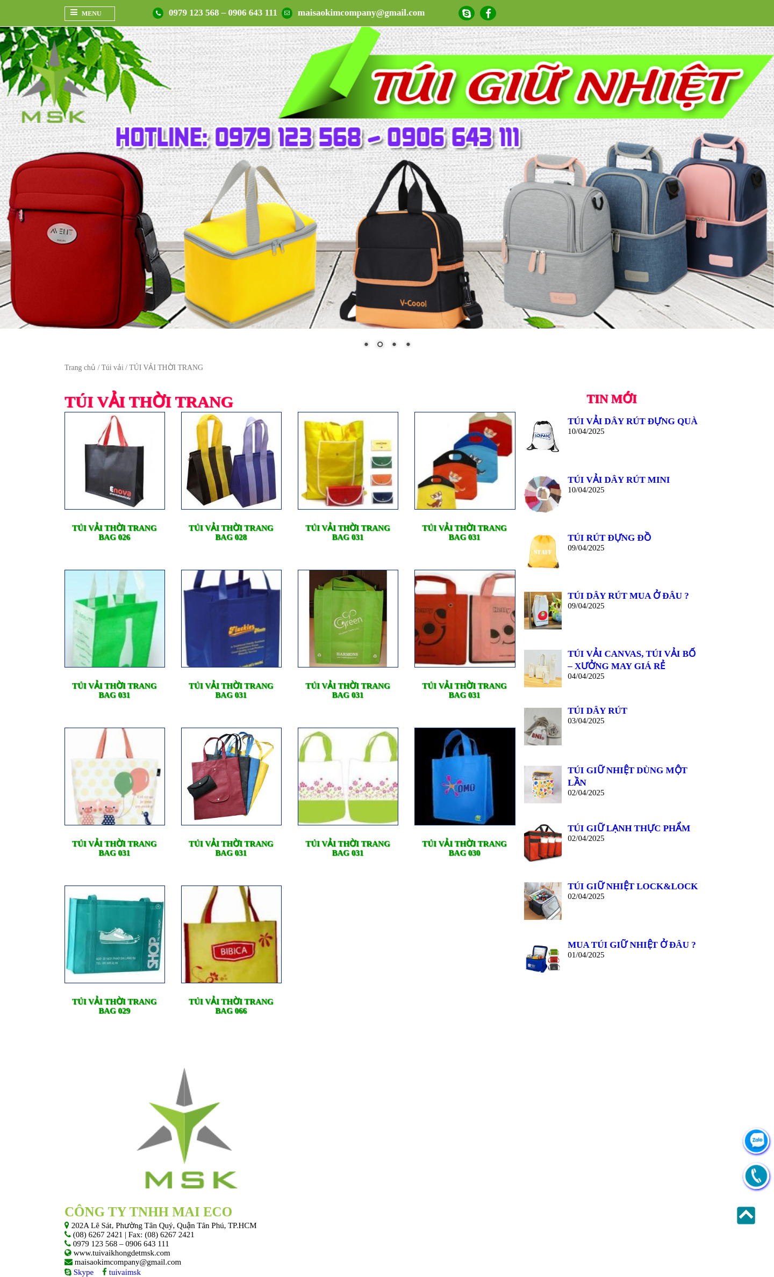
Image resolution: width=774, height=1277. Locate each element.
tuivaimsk (124, 1272)
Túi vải (112, 368)
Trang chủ (80, 368)
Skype (82, 1272)
